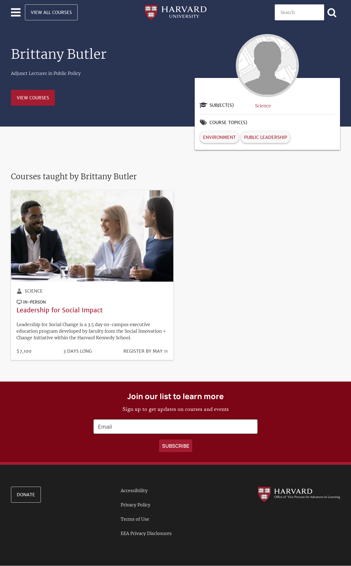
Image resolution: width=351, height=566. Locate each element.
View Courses (33, 97)
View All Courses (51, 12)
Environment (219, 137)
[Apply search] (332, 12)
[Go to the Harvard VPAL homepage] (299, 494)
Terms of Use (135, 519)
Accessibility (134, 490)
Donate (26, 494)
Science (263, 105)
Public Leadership (265, 137)
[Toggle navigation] (16, 12)
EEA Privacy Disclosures (146, 533)
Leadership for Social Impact (59, 310)
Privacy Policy (135, 505)
